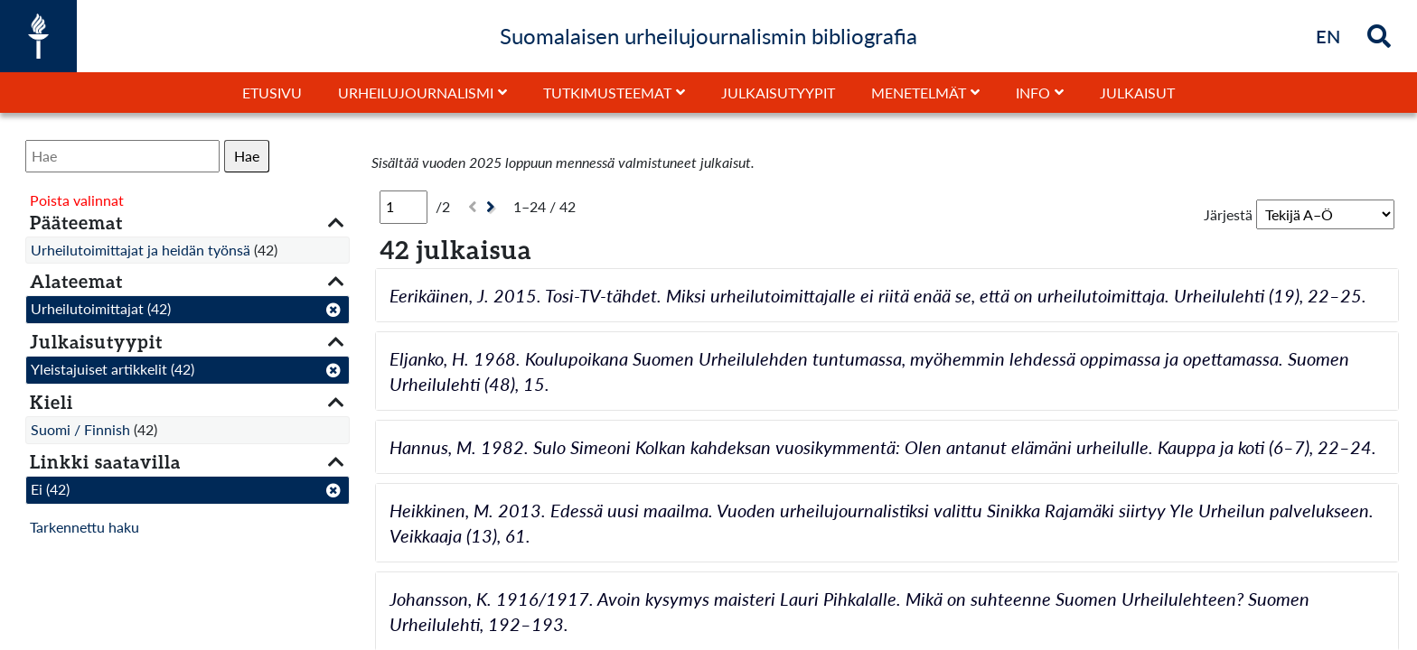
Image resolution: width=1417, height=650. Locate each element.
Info (1033, 92)
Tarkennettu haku (84, 526)
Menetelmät (918, 92)
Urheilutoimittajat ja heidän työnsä (140, 249)
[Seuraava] (493, 207)
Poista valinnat (77, 200)
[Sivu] (403, 206)
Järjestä (1228, 214)
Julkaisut (1137, 92)
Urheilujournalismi (415, 92)
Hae (246, 155)
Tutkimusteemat (607, 92)
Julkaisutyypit (778, 92)
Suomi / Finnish (80, 429)
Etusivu (272, 92)
